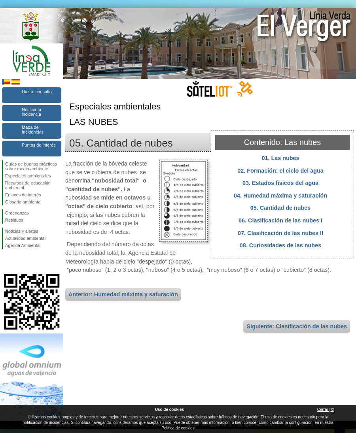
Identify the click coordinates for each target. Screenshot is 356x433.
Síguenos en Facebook (6, 261)
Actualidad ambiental (25, 238)
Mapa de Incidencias (33, 129)
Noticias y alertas (21, 231)
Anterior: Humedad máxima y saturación (123, 294)
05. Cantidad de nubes (280, 208)
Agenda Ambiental (22, 245)
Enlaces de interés (23, 194)
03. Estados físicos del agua (280, 183)
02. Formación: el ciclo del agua (280, 171)
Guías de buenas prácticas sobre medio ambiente (31, 166)
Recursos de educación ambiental (28, 185)
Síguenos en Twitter (20, 261)
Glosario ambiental (23, 202)
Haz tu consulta (37, 91)
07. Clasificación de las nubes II (280, 233)
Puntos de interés (39, 145)
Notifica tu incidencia (31, 112)
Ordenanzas (17, 213)
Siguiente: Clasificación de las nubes (296, 326)
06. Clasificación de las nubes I (280, 220)
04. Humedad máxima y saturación (280, 195)
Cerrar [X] (325, 409)
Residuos (14, 220)
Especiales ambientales (28, 175)
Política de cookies (177, 428)
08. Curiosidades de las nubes (280, 245)
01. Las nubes (280, 158)
